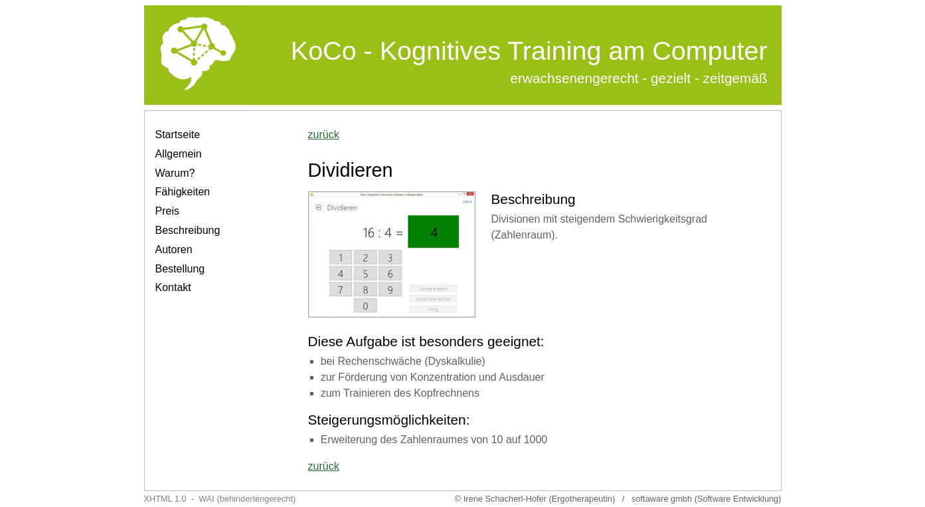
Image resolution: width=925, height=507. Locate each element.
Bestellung (180, 268)
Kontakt (173, 287)
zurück (323, 134)
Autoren (174, 249)
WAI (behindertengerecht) (247, 499)
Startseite (178, 134)
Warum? (175, 173)
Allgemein (178, 153)
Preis (167, 211)
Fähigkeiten (182, 191)
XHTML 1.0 (165, 499)
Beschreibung (187, 230)
